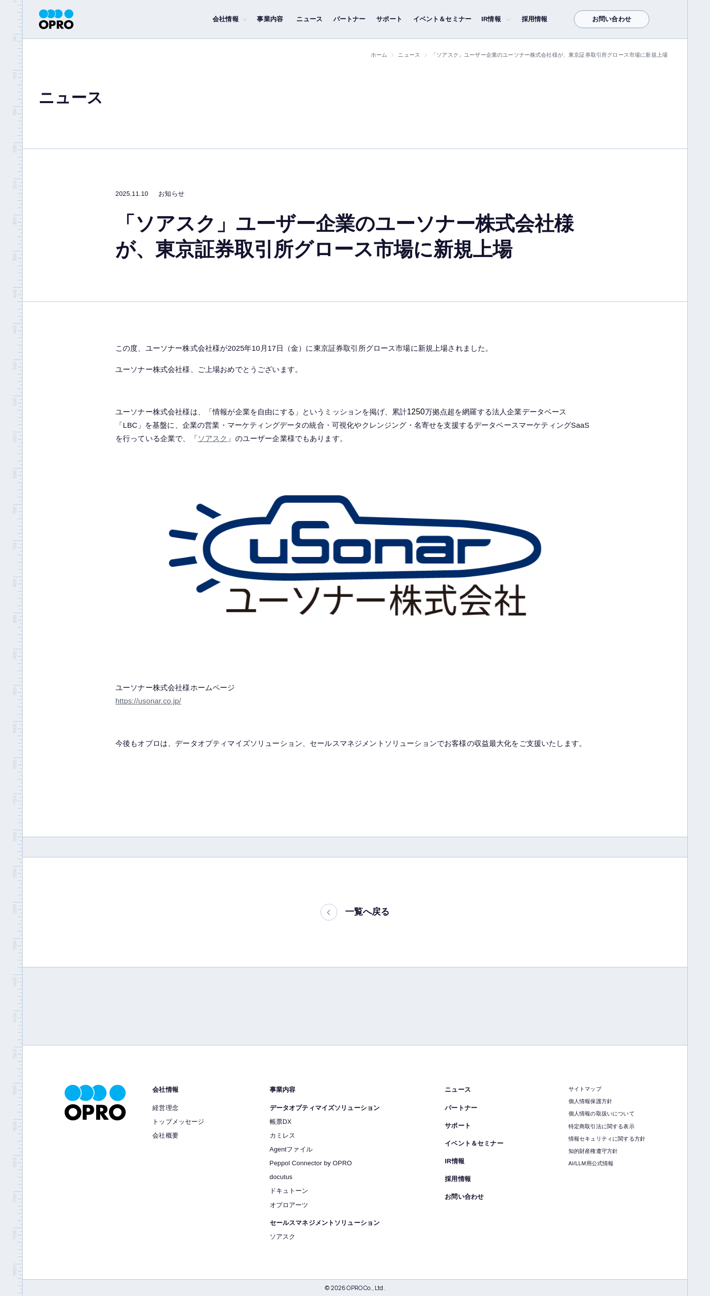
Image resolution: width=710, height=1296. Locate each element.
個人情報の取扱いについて (601, 1113)
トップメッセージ (178, 1121)
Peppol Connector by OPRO (311, 1163)
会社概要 (165, 1135)
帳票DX (281, 1121)
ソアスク (213, 438)
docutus (281, 1177)
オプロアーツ (289, 1205)
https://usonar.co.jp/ (148, 701)
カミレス (283, 1135)
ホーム (379, 55)
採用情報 (535, 19)
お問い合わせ (611, 19)
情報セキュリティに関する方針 (606, 1139)
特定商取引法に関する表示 (601, 1126)
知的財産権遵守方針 (593, 1151)
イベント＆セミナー (442, 19)
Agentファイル (291, 1149)
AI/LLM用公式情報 (591, 1163)
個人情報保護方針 (590, 1101)
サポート (389, 19)
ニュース (309, 19)
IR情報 (491, 19)
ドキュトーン (289, 1190)
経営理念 (165, 1107)
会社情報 (226, 19)
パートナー (349, 19)
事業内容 (270, 19)
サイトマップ (585, 1089)
